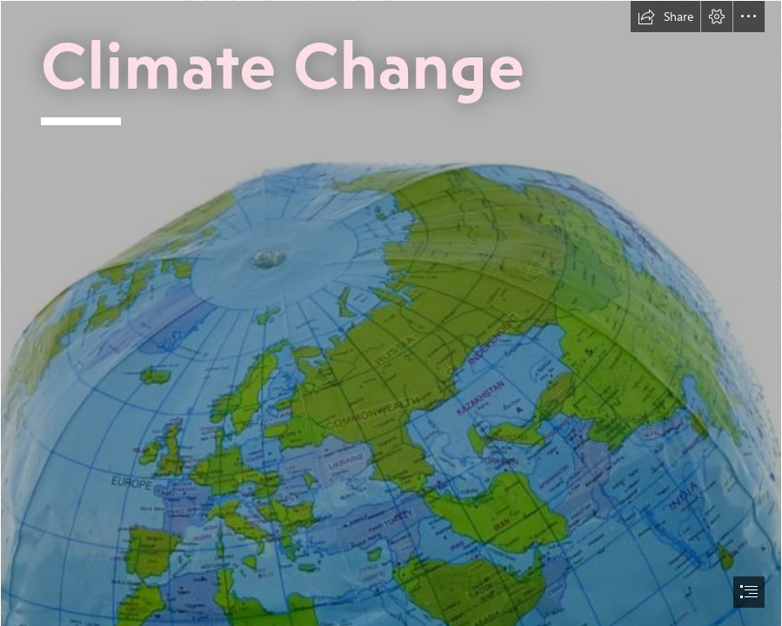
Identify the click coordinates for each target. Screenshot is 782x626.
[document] (391, 313)
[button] (665, 16)
